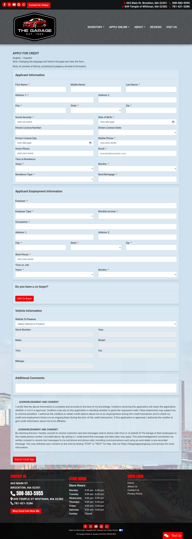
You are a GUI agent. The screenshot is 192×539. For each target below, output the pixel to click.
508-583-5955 (181, 2)
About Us (132, 486)
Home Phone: (22, 148)
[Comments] (96, 388)
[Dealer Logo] (35, 27)
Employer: (20, 201)
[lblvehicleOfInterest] (96, 324)
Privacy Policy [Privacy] (135, 493)
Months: (102, 164)
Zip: (128, 105)
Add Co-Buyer (24, 298)
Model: (102, 340)
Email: (101, 148)
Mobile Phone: (106, 138)
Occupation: (21, 221)
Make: (18, 340)
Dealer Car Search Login (77, 530)
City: (17, 105)
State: (74, 105)
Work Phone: (22, 254)
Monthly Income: (107, 211)
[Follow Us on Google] (19, 4)
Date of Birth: (105, 117)
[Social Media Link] (24, 4)
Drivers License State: (110, 127)
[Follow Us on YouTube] (14, 4)
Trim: (18, 350)
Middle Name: (78, 84)
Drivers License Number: (28, 127)
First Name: (21, 84)
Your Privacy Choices (113, 530)
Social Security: (23, 117)
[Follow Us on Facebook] (4, 4)
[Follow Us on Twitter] (9, 4)
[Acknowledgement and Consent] (16, 402)
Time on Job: (22, 265)
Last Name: (132, 84)
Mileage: (19, 361)
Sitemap (100, 530)
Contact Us (133, 490)
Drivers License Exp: (26, 138)
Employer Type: (23, 211)
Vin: (100, 350)
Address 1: (21, 95)
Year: (101, 329)
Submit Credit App (24, 459)
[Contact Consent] (16, 429)
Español (28, 58)
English (17, 58)
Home (131, 483)
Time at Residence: (25, 159)
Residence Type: (24, 174)
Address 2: (104, 95)
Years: (18, 164)
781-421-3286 (181, 6)
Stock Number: (23, 329)
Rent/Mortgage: (106, 174)
